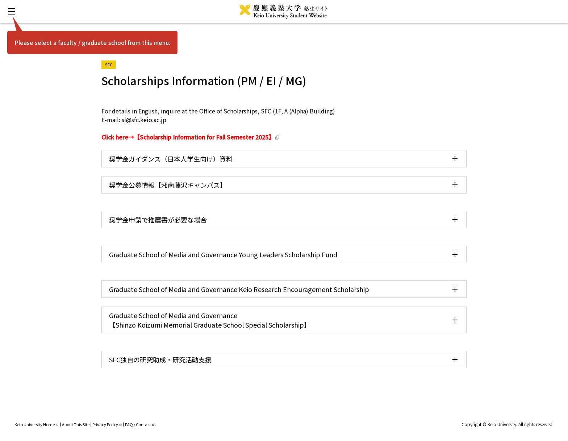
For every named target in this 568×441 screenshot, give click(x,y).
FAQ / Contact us (140, 424)
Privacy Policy (107, 424)
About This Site (75, 424)
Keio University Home (36, 424)
